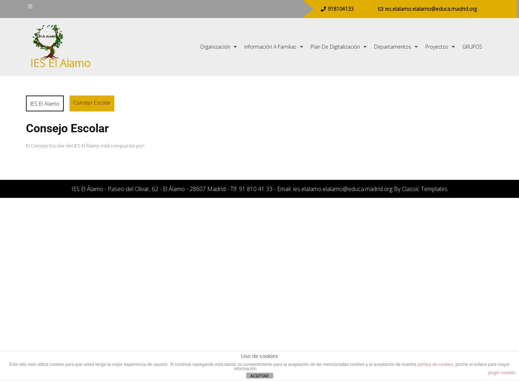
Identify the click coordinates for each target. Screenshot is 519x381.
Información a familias (270, 46)
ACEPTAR (259, 376)
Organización (215, 46)
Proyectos (436, 46)
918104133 (337, 8)
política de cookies (435, 364)
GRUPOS (472, 46)
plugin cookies (501, 372)
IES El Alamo (60, 63)
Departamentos (392, 46)
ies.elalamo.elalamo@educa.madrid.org (427, 8)
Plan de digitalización (335, 46)
